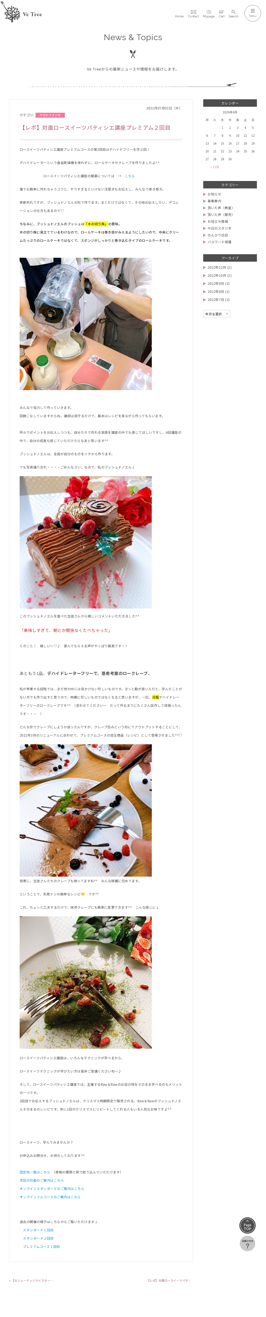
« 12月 (214, 167)
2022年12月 (217, 267)
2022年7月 (216, 299)
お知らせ (214, 194)
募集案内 (214, 200)
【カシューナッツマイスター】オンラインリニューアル (48, 1280)
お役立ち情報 (218, 221)
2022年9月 (216, 283)
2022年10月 (217, 275)
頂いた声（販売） (221, 214)
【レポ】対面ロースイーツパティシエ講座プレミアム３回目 (187, 1280)
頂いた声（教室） (221, 207)
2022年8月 (216, 291)
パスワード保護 (219, 241)
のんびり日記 (218, 234)
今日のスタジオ (219, 228)
